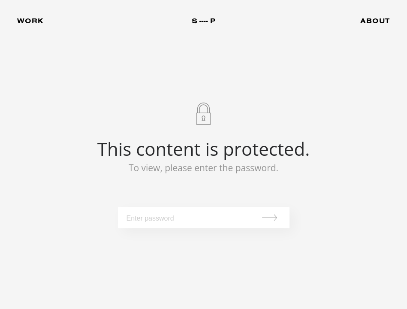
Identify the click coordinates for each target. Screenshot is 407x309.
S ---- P (203, 20)
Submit (272, 217)
